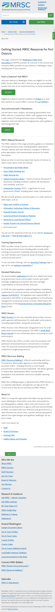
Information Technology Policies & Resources (22, 208)
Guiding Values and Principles (15, 439)
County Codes (7, 544)
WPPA (44, 102)
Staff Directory (7, 472)
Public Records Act (11, 175)
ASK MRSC (8, 92)
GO (50, 15)
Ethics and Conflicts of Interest (16, 204)
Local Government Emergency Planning (19, 216)
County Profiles (7, 540)
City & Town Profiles (9, 532)
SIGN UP (8, 130)
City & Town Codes (9, 536)
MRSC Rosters (7, 317)
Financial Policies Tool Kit (14, 212)
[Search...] (24, 15)
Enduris (38, 99)
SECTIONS (16, 21)
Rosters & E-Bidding (42, 8)
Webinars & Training (9, 514)
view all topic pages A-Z (22, 236)
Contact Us (42, 2)
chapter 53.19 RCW (9, 295)
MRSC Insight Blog (8, 510)
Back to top (10, 454)
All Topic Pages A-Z (9, 506)
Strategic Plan (9, 435)
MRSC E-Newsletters (10, 583)
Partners (41, 5)
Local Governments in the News (14, 557)
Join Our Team (7, 476)
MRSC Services (7, 468)
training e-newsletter (22, 265)
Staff (6, 428)
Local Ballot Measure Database (14, 553)
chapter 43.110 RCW (7, 596)
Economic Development (27, 32)
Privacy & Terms (13, 609)
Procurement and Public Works (16, 167)
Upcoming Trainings (38, 262)
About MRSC (6, 463)
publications (21, 276)
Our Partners (6, 484)
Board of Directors (11, 431)
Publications (6, 518)
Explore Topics (12, 32)
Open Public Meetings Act (14, 171)
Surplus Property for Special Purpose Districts (22, 223)
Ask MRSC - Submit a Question (13, 498)
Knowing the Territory (12, 188)
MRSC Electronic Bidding (11, 360)
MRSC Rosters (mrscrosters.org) (14, 566)
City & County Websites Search (13, 548)
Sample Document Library (14, 179)
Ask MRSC (41, 22)
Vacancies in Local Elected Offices (17, 219)
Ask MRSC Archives (9, 502)
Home (3, 32)
